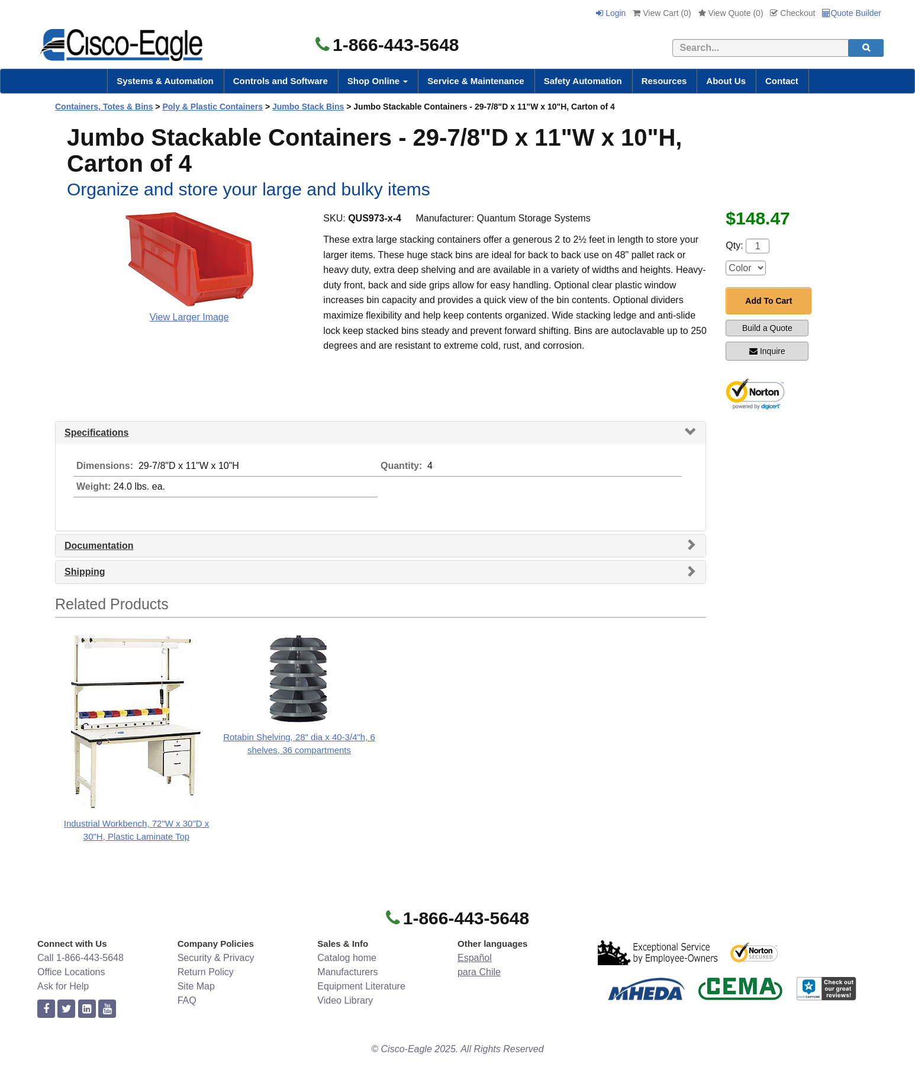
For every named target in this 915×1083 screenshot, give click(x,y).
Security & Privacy (216, 958)
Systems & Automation (165, 81)
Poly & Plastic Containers (212, 106)
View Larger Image (189, 317)
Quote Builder (851, 13)
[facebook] (46, 1009)
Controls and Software (280, 81)
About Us (726, 81)
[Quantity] (757, 246)
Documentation (99, 546)
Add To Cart (768, 301)
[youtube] (107, 1009)
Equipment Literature (361, 986)
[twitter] (66, 1009)
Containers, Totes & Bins (104, 106)
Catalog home (346, 958)
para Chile (479, 972)
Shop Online (377, 81)
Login (611, 13)
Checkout (792, 13)
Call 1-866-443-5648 (80, 958)
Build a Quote (767, 328)
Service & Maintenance (475, 81)
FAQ (187, 1000)
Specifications (96, 433)
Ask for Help (63, 986)
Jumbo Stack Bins (308, 106)
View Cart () (662, 13)
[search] (866, 48)
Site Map (196, 986)
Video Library (345, 1000)
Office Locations (71, 972)
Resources (664, 81)
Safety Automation (583, 81)
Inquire (767, 351)
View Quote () (730, 13)
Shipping (85, 572)
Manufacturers (347, 972)
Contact (781, 81)
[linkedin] (87, 1009)
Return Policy (206, 972)
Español (475, 958)
